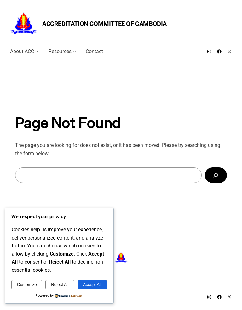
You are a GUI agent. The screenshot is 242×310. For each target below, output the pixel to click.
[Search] (216, 175)
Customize (27, 284)
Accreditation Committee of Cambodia (104, 23)
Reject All (60, 284)
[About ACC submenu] (36, 51)
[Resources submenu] (74, 51)
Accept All (92, 284)
